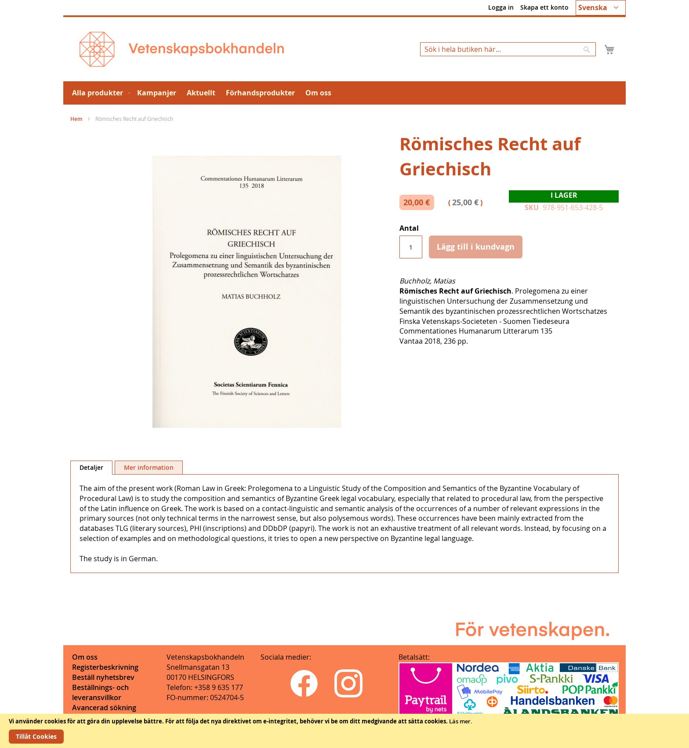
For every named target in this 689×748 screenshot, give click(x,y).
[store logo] (182, 49)
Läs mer (460, 721)
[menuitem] (99, 93)
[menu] (344, 93)
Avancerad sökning (104, 707)
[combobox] (508, 49)
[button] (600, 8)
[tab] (91, 468)
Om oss (85, 657)
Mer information (149, 467)
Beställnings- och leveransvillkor (100, 692)
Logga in (501, 7)
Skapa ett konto (544, 7)
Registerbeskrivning (105, 667)
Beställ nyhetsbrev (103, 677)
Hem (76, 119)
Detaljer (91, 467)
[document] (344, 731)
